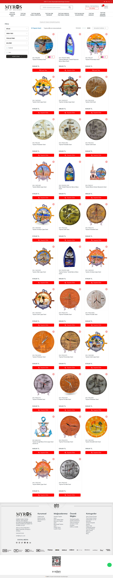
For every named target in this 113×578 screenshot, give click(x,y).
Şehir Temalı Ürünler (91, 516)
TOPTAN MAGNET (23, 14)
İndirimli (9, 48)
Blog (87, 533)
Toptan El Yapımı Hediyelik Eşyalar (49, 22)
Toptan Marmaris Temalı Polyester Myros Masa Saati (69, 60)
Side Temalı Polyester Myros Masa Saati (68, 187)
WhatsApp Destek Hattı (109, 565)
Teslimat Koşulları (74, 519)
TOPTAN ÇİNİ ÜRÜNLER (49, 14)
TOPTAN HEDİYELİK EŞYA (12, 14)
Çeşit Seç (45, 70)
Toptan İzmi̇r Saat (90, 102)
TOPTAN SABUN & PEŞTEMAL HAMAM (63, 14)
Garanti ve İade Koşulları (74, 524)
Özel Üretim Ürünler (91, 518)
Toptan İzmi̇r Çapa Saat (39, 102)
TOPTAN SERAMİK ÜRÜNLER (102, 14)
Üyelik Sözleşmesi (75, 520)
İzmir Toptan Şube (58, 519)
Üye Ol (87, 6)
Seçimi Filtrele (16, 56)
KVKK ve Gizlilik (74, 527)
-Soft (47, 576)
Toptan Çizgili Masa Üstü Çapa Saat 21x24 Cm (42, 442)
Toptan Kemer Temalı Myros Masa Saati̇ (68, 272)
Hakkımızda (41, 516)
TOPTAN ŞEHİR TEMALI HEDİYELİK (35, 14)
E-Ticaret (51, 576)
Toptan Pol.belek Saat (65, 144)
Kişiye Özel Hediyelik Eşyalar (90, 526)
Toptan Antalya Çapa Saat (67, 102)
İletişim (39, 521)
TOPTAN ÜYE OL (94, 6)
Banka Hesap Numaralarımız (41, 518)
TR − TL (108, 1)
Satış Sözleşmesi (74, 522)
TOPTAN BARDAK (91, 14)
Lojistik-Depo (57, 529)
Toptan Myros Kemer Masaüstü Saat (96, 187)
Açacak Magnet (90, 529)
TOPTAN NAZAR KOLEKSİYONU (79, 14)
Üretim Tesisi (57, 527)
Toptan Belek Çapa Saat (39, 187)
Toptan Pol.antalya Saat (92, 59)
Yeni (8, 52)
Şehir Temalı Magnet (89, 531)
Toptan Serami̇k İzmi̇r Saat (93, 442)
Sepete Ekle (70, 70)
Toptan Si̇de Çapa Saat (39, 272)
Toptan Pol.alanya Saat (39, 59)
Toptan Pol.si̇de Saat (91, 314)
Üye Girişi (92, 8)
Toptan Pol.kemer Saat (39, 144)
